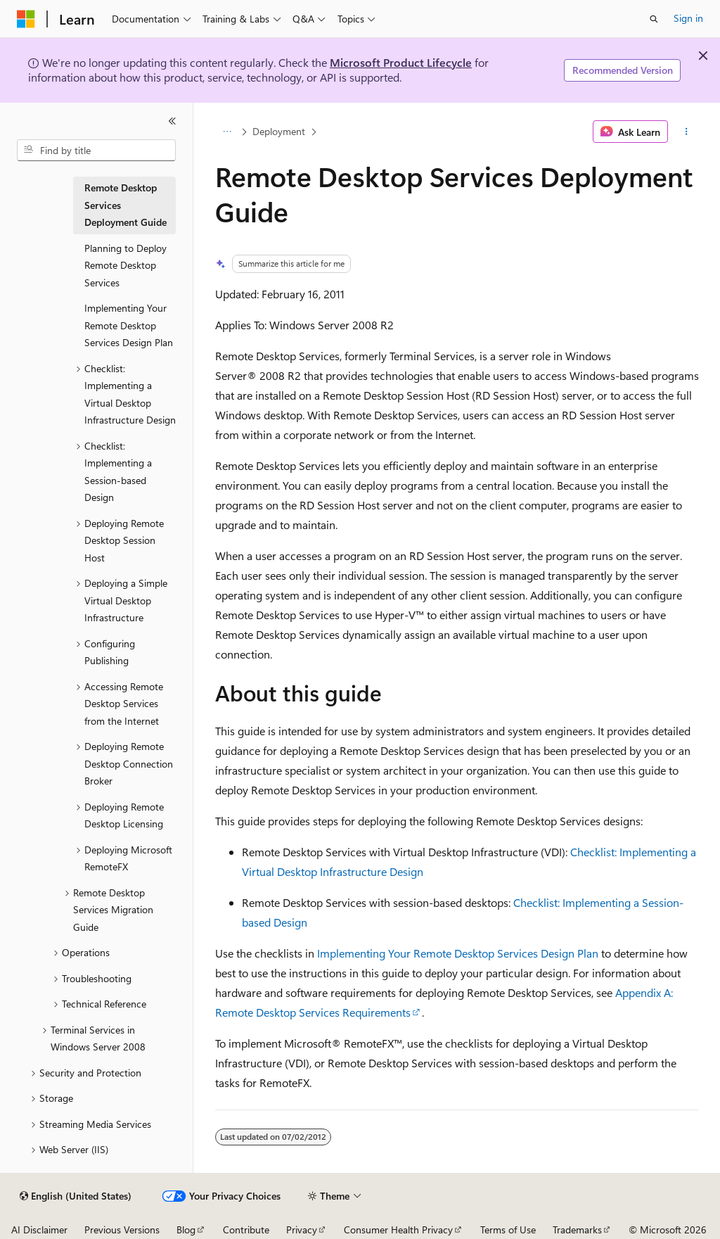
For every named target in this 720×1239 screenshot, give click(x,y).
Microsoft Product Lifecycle (401, 62)
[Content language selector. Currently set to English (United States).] (75, 1196)
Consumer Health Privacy (398, 1229)
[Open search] (654, 19)
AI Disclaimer (39, 1229)
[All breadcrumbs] (227, 131)
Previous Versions (122, 1229)
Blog (185, 1229)
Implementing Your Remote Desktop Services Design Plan (457, 953)
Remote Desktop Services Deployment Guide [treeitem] (125, 205)
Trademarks (577, 1229)
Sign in (688, 18)
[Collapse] (172, 121)
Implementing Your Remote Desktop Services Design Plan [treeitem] (128, 325)
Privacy (301, 1229)
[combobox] (96, 150)
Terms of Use (508, 1229)
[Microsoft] (26, 19)
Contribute (246, 1229)
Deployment (278, 131)
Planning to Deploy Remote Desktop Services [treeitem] (125, 265)
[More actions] (686, 131)
